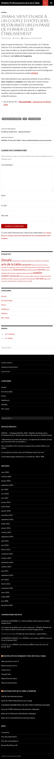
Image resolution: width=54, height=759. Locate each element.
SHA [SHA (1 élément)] (27, 279)
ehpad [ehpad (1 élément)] (48, 267)
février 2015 (5, 549)
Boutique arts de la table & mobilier (19, 691)
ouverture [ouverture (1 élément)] (37, 276)
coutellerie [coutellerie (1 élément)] (11, 267)
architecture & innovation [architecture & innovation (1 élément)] (41, 261)
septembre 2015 (7, 537)
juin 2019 (4, 498)
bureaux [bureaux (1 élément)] (45, 265)
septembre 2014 (7, 562)
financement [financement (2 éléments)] (19, 269)
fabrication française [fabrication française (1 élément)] (7, 270)
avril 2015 (5, 545)
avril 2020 (5, 494)
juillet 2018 (5, 507)
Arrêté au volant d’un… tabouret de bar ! (27, 130)
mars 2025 (5, 472)
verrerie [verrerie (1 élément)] (25, 281)
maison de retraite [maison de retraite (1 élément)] (27, 273)
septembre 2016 (7, 519)
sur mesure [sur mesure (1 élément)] (4, 281)
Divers (3, 305)
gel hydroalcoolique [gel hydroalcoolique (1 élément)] (31, 270)
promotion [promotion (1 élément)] (48, 276)
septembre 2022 (7, 485)
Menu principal (51, 3)
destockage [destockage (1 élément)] (28, 267)
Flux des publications (9, 737)
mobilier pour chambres (12, 119)
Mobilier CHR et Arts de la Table (11, 756)
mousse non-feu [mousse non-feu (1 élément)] (24, 276)
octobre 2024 (6, 476)
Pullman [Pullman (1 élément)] (10, 279)
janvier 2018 (6, 511)
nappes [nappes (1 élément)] (31, 276)
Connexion (5, 732)
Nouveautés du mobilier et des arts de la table (24, 656)
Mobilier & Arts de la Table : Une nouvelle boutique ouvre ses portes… (27, 138)
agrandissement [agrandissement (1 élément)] (16, 261)
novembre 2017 (7, 515)
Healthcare (5, 309)
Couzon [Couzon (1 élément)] (17, 267)
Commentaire (7, 165)
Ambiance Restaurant (9, 367)
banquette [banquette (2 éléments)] (26, 264)
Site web (4, 215)
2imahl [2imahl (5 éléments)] (6, 260)
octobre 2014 (6, 558)
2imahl (4, 12)
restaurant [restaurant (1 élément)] (16, 279)
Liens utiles (5, 371)
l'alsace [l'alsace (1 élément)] (47, 270)
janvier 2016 (6, 528)
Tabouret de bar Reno (9, 678)
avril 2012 (5, 579)
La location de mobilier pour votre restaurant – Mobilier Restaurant (26, 627)
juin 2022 (4, 489)
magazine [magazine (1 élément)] (19, 273)
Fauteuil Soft (6, 674)
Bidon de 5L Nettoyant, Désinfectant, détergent (18, 714)
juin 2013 (4, 571)
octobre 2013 (6, 567)
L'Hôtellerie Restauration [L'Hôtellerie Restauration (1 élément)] (8, 273)
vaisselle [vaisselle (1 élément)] (19, 281)
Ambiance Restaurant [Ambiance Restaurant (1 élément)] (28, 261)
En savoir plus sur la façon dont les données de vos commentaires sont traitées (26, 235)
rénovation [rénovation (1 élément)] (23, 279)
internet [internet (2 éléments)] (41, 269)
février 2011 (5, 584)
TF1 (25, 119)
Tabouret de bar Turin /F (10, 661)
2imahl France (6, 363)
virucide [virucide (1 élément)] (30, 281)
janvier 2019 (6, 502)
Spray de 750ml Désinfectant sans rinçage (16, 701)
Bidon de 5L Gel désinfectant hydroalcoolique (18, 718)
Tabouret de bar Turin (9, 666)
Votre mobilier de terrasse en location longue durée (24, 629)
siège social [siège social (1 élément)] (47, 279)
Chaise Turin (6, 670)
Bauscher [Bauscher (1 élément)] (34, 265)
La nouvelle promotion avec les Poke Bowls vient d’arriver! (22, 452)
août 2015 (5, 541)
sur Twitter (9, 338)
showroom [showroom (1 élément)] (32, 279)
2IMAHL (34, 73)
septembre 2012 (7, 575)
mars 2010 (5, 592)
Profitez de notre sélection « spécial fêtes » (31, 634)
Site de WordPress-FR (9, 745)
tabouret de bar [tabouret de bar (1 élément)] (12, 281)
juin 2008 (4, 601)
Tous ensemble (35, 119)
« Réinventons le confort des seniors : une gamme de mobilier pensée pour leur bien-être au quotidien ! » (26, 440)
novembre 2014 (7, 554)
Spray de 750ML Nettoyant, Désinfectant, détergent (20, 709)
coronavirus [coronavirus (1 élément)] (4, 267)
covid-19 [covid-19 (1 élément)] (22, 267)
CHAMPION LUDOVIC (10, 638)
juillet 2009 (5, 597)
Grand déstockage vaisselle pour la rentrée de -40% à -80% (22, 457)
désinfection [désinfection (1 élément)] (42, 267)
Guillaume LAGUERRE (9, 621)
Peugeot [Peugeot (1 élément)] (42, 276)
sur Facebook (10, 334)
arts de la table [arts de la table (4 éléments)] (11, 264)
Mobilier (4, 313)
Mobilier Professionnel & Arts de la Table (20, 3)
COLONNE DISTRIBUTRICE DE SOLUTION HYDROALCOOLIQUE (25, 705)
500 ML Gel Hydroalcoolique (12, 696)
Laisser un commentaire (32, 38)
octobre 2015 (6, 532)
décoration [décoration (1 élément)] (35, 267)
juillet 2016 (5, 524)
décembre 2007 (7, 605)
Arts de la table (6, 300)
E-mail (4, 205)
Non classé (5, 318)
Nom (3, 195)
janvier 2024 (6, 481)
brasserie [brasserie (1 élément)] (40, 265)
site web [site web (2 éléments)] (39, 278)
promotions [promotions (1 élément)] (4, 279)
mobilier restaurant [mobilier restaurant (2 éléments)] (10, 276)
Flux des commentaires (9, 741)
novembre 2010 (7, 588)
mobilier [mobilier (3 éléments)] (38, 272)
